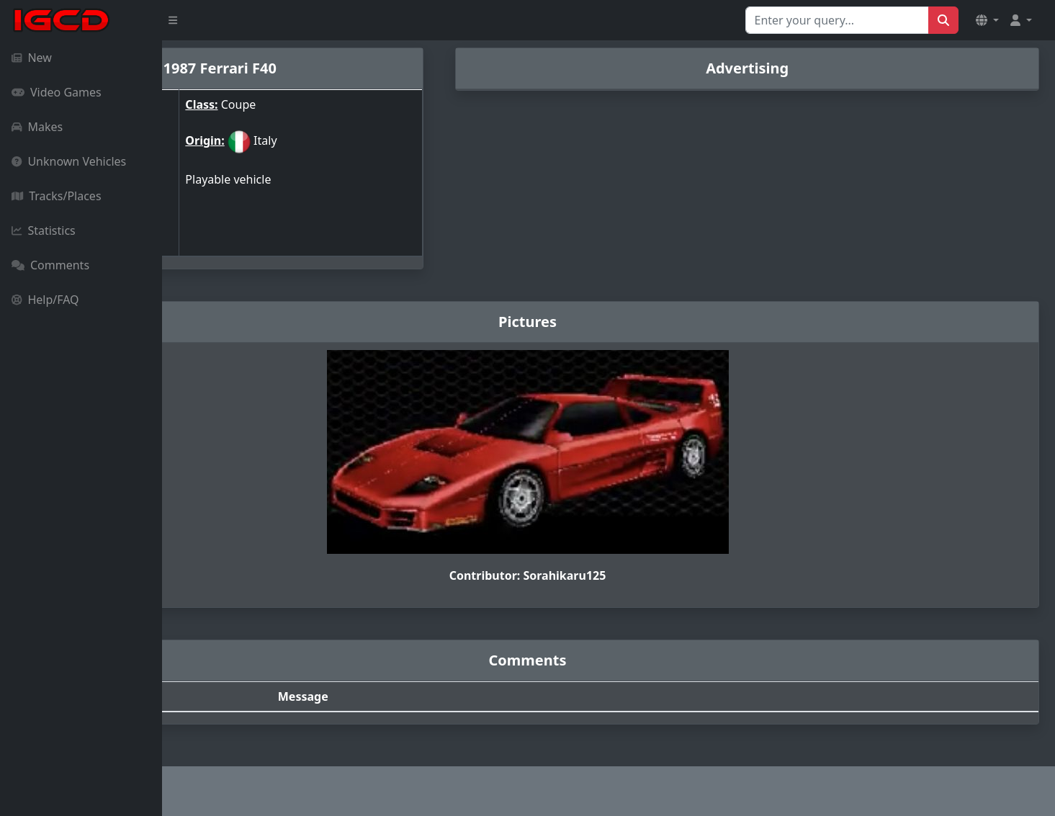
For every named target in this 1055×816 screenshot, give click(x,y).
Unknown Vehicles (69, 161)
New (32, 58)
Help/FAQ (45, 300)
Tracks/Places (57, 196)
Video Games (57, 92)
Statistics (44, 230)
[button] (987, 20)
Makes (37, 127)
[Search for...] (837, 20)
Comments (50, 265)
